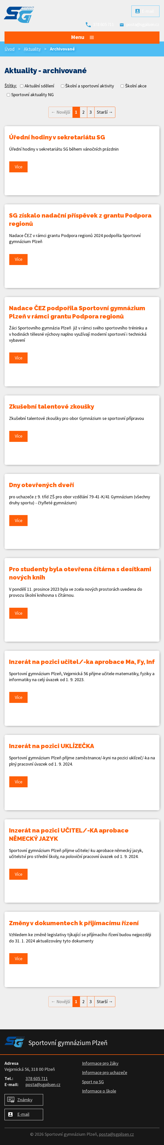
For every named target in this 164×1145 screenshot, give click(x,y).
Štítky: (11, 85)
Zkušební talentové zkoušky (51, 406)
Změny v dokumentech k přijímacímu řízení (74, 923)
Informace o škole (99, 1091)
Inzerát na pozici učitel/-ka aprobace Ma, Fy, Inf (82, 661)
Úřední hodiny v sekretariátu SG (57, 137)
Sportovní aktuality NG (32, 94)
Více (18, 167)
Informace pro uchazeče (104, 1072)
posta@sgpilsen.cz (142, 24)
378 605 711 (103, 24)
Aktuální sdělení (39, 86)
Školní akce (135, 86)
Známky (24, 1100)
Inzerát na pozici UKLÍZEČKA (51, 746)
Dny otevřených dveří (41, 485)
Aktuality (32, 49)
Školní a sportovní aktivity (89, 86)
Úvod (10, 49)
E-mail (148, 11)
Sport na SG (93, 1082)
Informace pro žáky (100, 1063)
